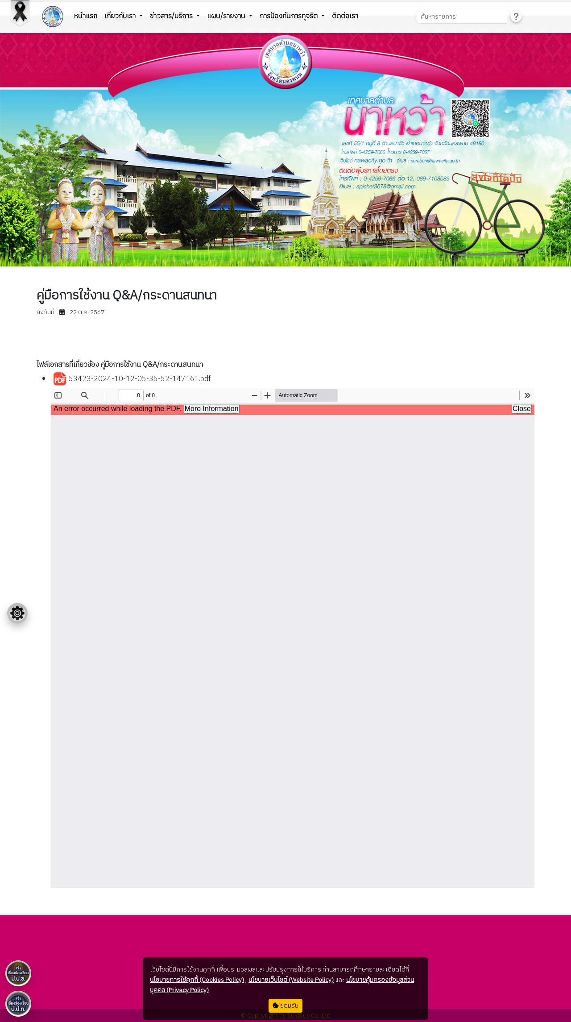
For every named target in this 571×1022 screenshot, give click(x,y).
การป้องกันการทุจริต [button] (289, 16)
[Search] (462, 17)
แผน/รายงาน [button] (227, 16)
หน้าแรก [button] (85, 16)
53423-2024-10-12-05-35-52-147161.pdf (132, 379)
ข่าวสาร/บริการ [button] (172, 16)
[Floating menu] (17, 613)
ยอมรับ (285, 1006)
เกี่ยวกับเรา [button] (120, 16)
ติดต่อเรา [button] (345, 16)
